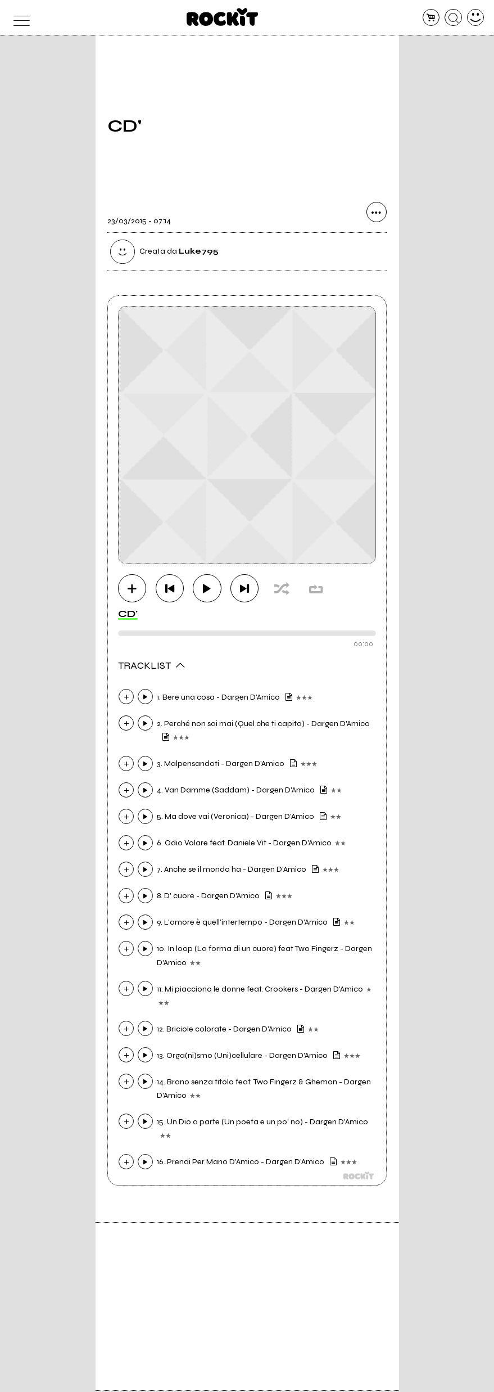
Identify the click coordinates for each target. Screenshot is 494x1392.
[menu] (19, 17)
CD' (128, 615)
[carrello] (431, 17)
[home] (222, 17)
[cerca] (453, 17)
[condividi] (376, 214)
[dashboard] (475, 17)
